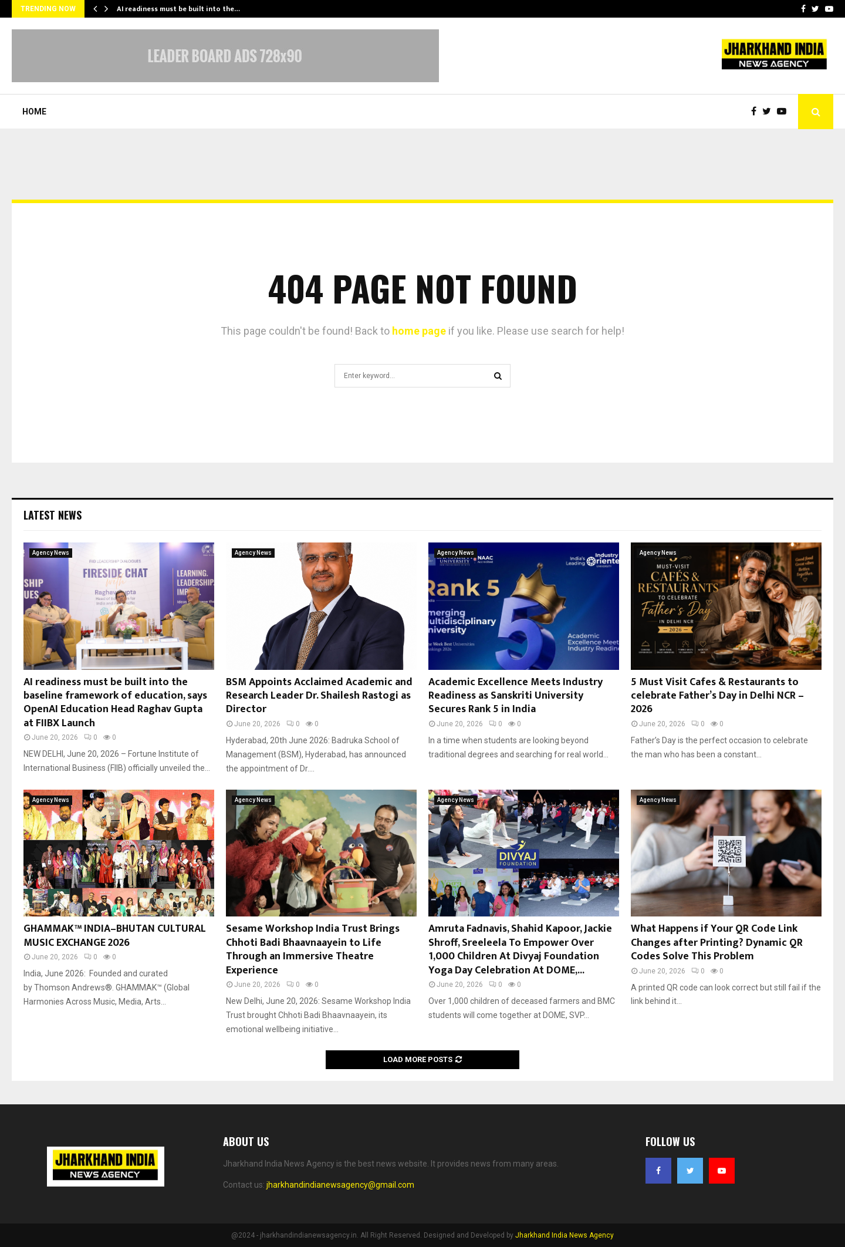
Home (34, 111)
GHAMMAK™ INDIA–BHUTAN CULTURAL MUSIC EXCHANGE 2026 (114, 935)
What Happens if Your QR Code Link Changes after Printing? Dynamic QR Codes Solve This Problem (717, 942)
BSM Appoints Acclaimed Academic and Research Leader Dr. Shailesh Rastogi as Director (319, 696)
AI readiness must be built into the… (178, 9)
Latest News (52, 515)
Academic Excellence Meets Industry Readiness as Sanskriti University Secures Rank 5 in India (515, 696)
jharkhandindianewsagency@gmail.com (340, 1184)
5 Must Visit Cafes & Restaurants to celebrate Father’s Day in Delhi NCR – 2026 (717, 696)
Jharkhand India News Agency (564, 1235)
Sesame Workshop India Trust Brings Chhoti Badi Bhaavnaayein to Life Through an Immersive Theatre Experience (313, 949)
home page (419, 331)
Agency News (50, 553)
